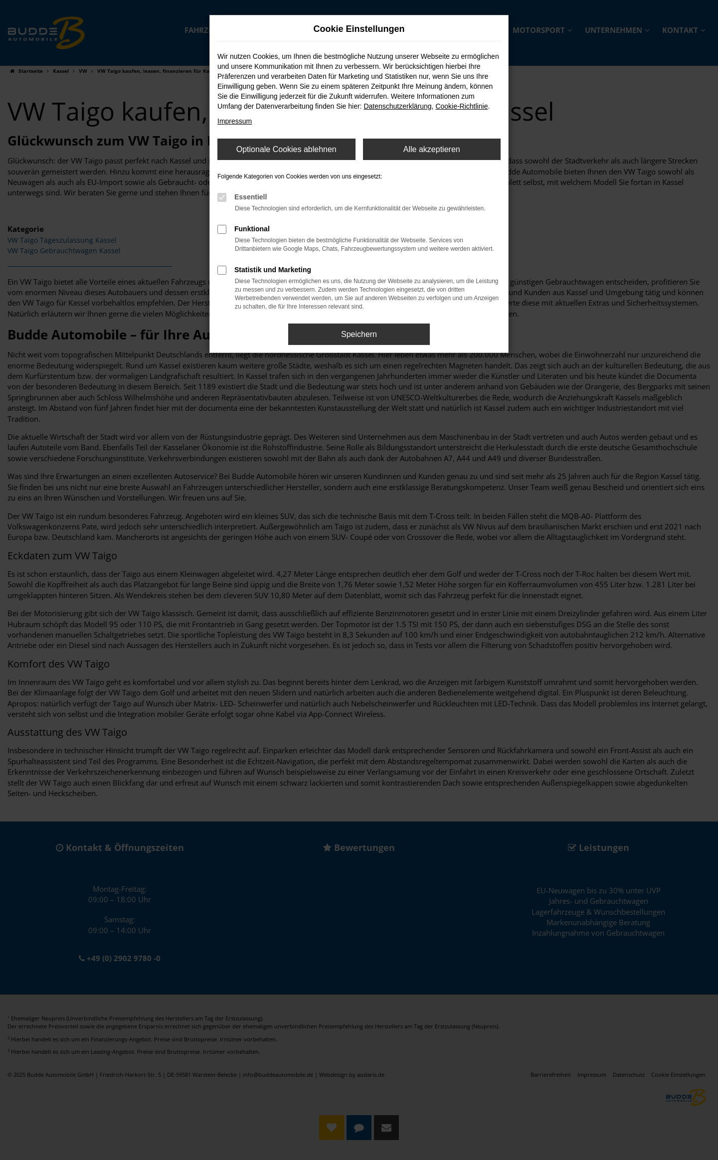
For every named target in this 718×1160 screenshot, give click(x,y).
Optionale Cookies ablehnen (286, 149)
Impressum (234, 121)
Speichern (359, 334)
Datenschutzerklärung (397, 106)
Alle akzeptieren (431, 149)
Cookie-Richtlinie (461, 106)
